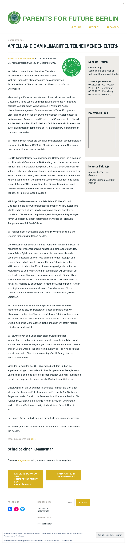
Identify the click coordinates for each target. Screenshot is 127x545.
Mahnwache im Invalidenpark (66, 475)
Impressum (42, 508)
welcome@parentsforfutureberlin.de (106, 74)
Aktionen (94, 27)
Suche (83, 503)
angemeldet (24, 460)
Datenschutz (43, 511)
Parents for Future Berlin (70, 18)
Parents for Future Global (21, 58)
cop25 (33, 439)
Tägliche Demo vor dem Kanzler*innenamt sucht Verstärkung (26, 479)
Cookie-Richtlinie (66, 541)
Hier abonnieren (44, 524)
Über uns (76, 27)
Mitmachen (113, 27)
